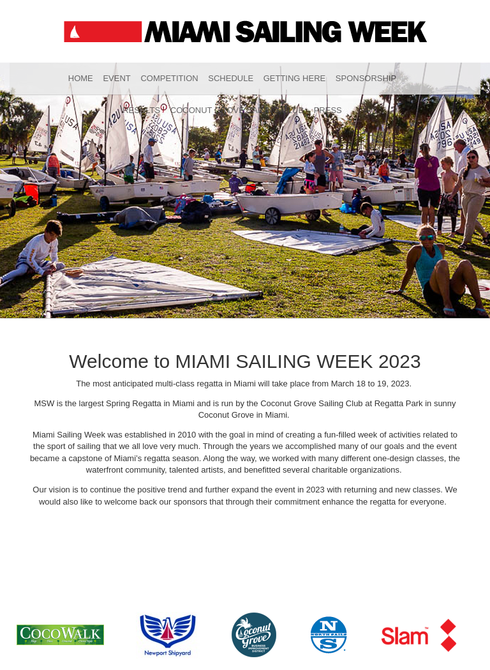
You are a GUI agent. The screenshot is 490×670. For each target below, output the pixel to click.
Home (80, 78)
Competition (169, 78)
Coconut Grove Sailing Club (237, 110)
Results (141, 110)
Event (116, 78)
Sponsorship (366, 78)
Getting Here (295, 78)
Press (328, 110)
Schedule (230, 78)
